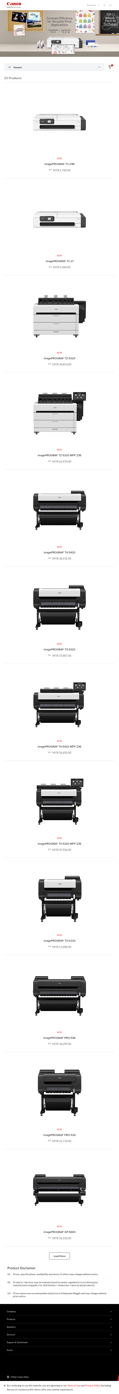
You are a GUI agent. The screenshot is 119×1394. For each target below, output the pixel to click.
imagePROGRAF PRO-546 (59, 1038)
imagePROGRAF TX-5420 (59, 552)
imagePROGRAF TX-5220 (59, 941)
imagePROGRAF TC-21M (59, 164)
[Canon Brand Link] (14, 5)
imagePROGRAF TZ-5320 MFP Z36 (59, 455)
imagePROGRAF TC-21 (59, 261)
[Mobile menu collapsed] (110, 5)
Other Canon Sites (20, 1377)
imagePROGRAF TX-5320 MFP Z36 (59, 844)
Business (92, 5)
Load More (59, 1255)
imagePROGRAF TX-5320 (59, 649)
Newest (17, 67)
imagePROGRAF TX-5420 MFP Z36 (59, 746)
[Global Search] (104, 5)
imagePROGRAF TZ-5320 (59, 358)
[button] (55, 52)
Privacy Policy (92, 1385)
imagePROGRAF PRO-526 (59, 1135)
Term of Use (73, 1385)
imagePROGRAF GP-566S (60, 1232)
